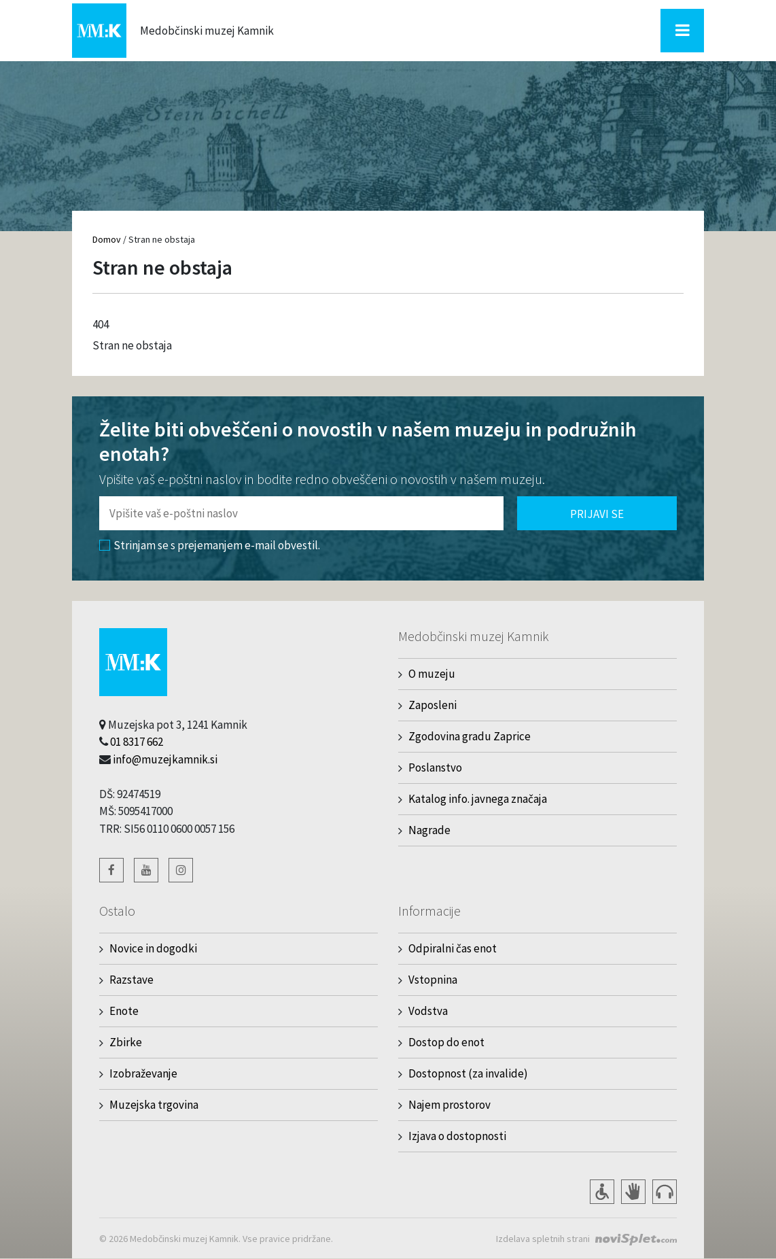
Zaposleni (432, 704)
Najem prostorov (449, 1104)
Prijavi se (597, 513)
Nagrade (429, 830)
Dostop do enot (446, 1042)
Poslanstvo (435, 767)
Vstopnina (432, 979)
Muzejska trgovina (153, 1104)
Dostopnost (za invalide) (468, 1073)
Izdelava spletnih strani (543, 1238)
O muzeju (431, 673)
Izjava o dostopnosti (457, 1135)
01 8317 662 (136, 741)
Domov (106, 239)
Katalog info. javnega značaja (477, 798)
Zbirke (125, 1042)
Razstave (131, 979)
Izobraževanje (143, 1073)
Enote (124, 1010)
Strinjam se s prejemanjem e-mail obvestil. (209, 545)
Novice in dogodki (153, 948)
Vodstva (428, 1010)
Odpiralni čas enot (452, 948)
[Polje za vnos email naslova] (301, 513)
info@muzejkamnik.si (165, 759)
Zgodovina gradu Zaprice (469, 736)
